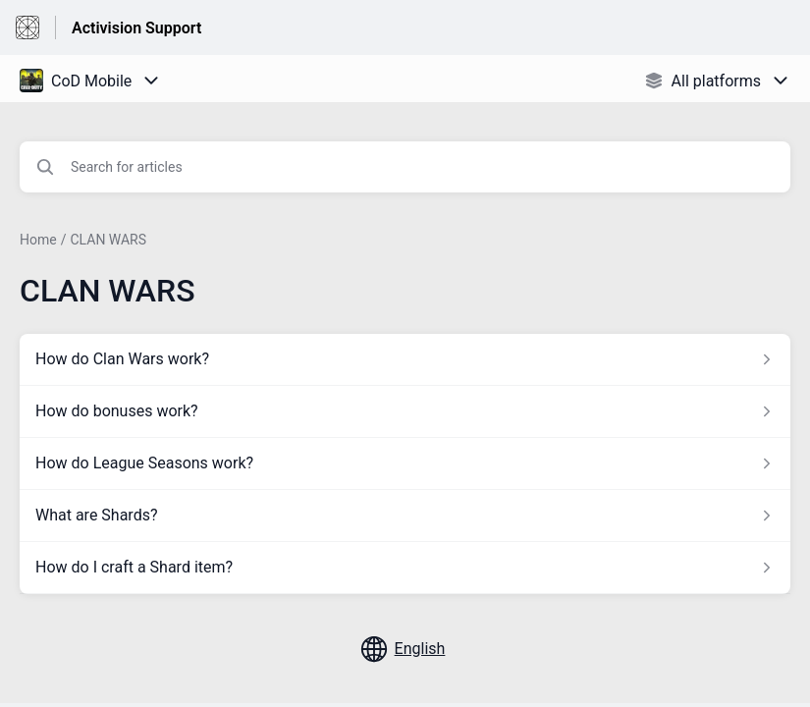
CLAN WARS (108, 239)
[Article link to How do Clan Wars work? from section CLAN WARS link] (405, 359)
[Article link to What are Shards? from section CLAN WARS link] (405, 515)
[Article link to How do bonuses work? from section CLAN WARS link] (405, 411)
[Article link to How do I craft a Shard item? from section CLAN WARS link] (405, 567)
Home (38, 239)
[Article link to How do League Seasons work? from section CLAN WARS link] (405, 463)
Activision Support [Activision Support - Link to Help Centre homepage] (136, 28)
